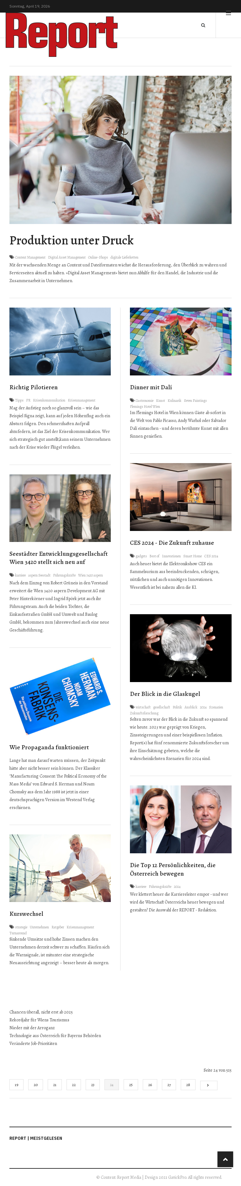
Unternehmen (39, 927)
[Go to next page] (208, 1085)
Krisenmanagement (81, 400)
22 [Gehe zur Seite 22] (74, 1084)
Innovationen (171, 556)
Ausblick (191, 707)
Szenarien (216, 707)
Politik (177, 707)
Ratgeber (57, 927)
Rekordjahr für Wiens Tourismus (39, 1020)
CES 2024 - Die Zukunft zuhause (172, 542)
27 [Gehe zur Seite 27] (169, 1084)
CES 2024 (211, 556)
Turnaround (18, 933)
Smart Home (192, 556)
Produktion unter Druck (71, 240)
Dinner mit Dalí (151, 387)
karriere (20, 575)
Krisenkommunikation (49, 400)
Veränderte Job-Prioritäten (33, 1044)
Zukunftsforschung (144, 713)
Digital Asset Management (67, 257)
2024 (203, 707)
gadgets (141, 556)
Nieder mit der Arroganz (32, 1028)
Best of (154, 556)
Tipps (19, 400)
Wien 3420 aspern (90, 575)
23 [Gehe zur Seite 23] (92, 1084)
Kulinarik (174, 400)
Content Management (30, 257)
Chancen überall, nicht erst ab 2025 (41, 1012)
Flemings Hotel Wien (145, 406)
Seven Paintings (195, 400)
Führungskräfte (64, 575)
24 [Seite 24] (112, 1084)
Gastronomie (144, 400)
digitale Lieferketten (124, 257)
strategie (21, 927)
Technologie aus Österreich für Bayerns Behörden (55, 1036)
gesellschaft (161, 707)
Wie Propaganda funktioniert (49, 747)
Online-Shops (98, 257)
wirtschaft (143, 707)
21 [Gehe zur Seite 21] (54, 1084)
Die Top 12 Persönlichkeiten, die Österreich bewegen (173, 869)
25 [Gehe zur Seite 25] (131, 1084)
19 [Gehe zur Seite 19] (16, 1084)
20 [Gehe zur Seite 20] (36, 1084)
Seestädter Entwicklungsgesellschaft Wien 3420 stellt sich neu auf (58, 557)
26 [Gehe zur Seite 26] (150, 1084)
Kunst (160, 400)
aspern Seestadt (39, 575)
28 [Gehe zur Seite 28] (188, 1084)
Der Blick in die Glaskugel (165, 694)
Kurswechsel (26, 914)
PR (28, 400)
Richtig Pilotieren (33, 387)
